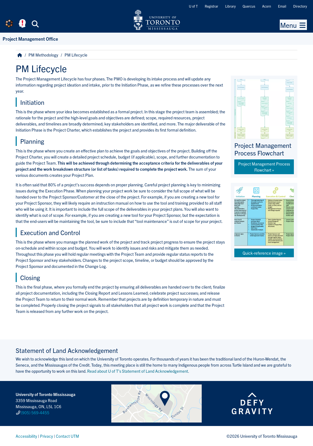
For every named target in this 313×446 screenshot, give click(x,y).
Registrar (211, 6)
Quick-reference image (263, 253)
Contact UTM (67, 436)
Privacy (46, 436)
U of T (193, 6)
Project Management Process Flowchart (264, 166)
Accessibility (26, 436)
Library (230, 6)
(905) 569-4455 (35, 412)
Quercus (249, 6)
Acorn (266, 6)
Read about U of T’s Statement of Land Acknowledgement (137, 371)
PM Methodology (43, 54)
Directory (300, 6)
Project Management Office (30, 39)
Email (282, 6)
